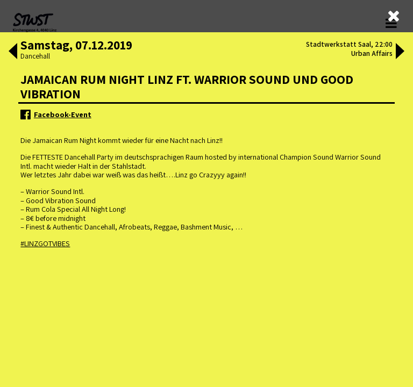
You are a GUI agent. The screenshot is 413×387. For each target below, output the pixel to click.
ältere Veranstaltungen (154, 89)
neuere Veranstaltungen (258, 89)
